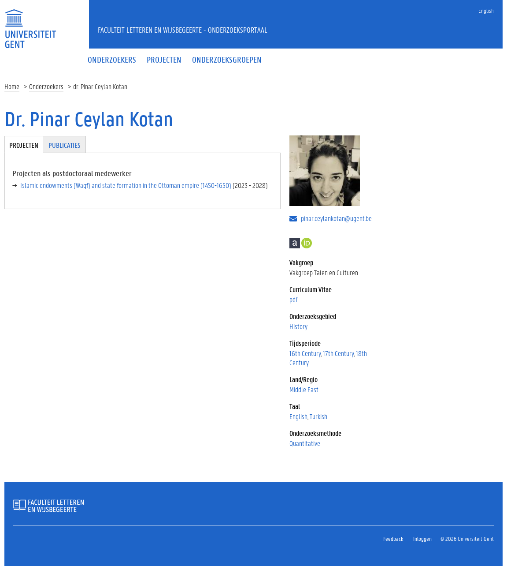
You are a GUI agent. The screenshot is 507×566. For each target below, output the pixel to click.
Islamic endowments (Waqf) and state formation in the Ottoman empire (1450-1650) (125, 185)
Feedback (393, 538)
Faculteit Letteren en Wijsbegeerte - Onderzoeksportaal (182, 29)
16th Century (305, 353)
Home (11, 86)
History (298, 326)
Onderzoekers (46, 86)
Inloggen (422, 538)
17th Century (338, 353)
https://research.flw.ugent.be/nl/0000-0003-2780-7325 (306, 243)
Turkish (318, 416)
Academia (294, 243)
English (486, 10)
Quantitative (304, 443)
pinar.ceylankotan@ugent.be (336, 218)
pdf (293, 299)
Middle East (303, 389)
